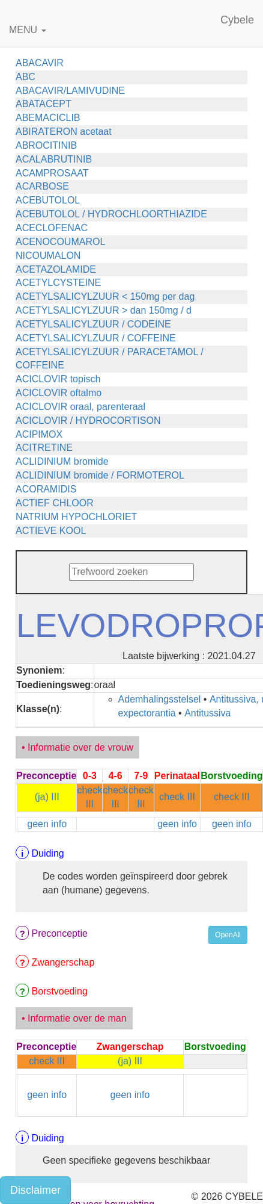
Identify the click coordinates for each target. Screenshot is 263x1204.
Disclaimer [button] (35, 1190)
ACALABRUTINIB (54, 159)
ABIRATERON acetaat (64, 131)
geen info (47, 824)
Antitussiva (207, 713)
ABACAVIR (40, 63)
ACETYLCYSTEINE (58, 283)
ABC (25, 77)
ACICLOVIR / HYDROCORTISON (88, 420)
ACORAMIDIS (46, 489)
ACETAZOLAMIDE (56, 269)
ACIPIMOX (39, 434)
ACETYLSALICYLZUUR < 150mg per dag (105, 296)
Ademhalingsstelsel (159, 699)
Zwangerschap (62, 962)
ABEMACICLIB (48, 118)
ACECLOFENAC (52, 228)
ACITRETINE (44, 447)
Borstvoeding (59, 991)
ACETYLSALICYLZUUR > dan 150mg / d (104, 310)
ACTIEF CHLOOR (55, 503)
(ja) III (47, 797)
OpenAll (228, 935)
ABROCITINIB (46, 145)
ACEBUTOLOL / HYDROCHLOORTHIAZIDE (111, 214)
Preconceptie (59, 933)
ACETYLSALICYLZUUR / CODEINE (93, 324)
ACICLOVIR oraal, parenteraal (80, 407)
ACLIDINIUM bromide (62, 461)
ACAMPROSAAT (52, 173)
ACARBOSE (42, 186)
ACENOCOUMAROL (60, 242)
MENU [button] (27, 30)
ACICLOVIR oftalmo (58, 393)
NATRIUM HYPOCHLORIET (76, 517)
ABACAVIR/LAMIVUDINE (70, 90)
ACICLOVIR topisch (58, 379)
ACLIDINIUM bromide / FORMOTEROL (100, 475)
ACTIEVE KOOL (51, 531)
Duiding (47, 853)
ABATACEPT (43, 104)
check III (177, 797)
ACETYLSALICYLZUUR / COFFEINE (96, 338)
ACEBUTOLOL (48, 200)
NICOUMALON (48, 255)
